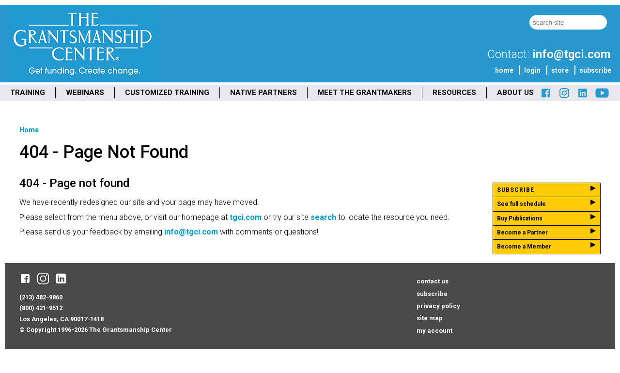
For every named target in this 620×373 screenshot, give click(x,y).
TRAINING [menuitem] (27, 92)
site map (430, 318)
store (560, 70)
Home (29, 130)
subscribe (595, 70)
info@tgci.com (571, 54)
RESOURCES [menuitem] (454, 92)
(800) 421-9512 (40, 307)
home (504, 70)
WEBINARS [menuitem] (85, 92)
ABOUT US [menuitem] (515, 92)
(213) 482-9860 (40, 297)
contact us (433, 281)
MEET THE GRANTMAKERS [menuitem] (365, 92)
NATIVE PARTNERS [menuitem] (263, 92)
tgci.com (246, 217)
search (323, 217)
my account (434, 330)
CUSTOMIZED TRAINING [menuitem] (167, 92)
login (532, 70)
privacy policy (438, 306)
